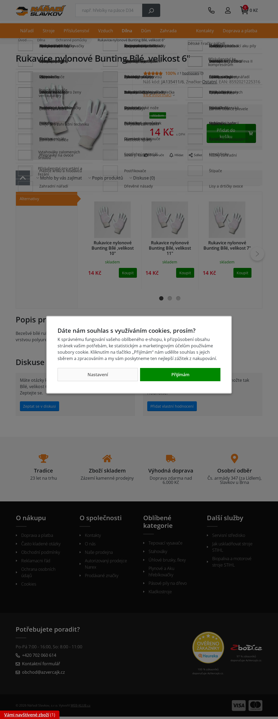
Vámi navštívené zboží (26, 715)
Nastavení (98, 375)
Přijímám (180, 375)
